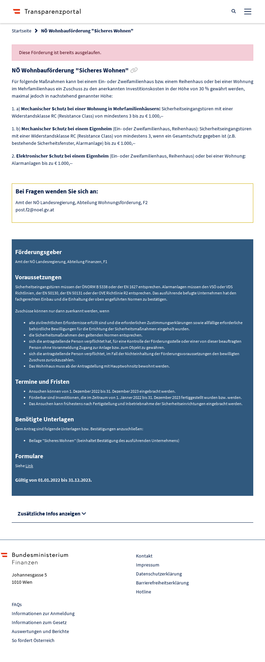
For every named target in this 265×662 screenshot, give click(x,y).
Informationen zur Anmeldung (43, 613)
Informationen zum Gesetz (39, 622)
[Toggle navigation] (248, 11)
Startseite (21, 31)
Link (29, 465)
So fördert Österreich (33, 640)
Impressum (147, 565)
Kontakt (144, 556)
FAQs (17, 604)
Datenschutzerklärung (159, 574)
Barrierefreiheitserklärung (162, 583)
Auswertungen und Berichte (40, 631)
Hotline (143, 592)
